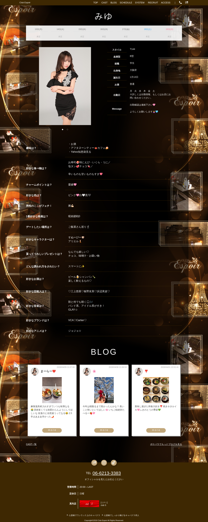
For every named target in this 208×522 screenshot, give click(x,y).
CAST (105, 2)
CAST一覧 (31, 444)
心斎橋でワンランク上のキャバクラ (84, 515)
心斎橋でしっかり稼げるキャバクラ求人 (121, 515)
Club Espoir (25, 2)
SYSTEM (139, 2)
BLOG (113, 2)
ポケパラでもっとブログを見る (166, 444)
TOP (95, 2)
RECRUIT (153, 2)
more (52, 430)
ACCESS (165, 2)
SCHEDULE (126, 2)
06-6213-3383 (106, 473)
